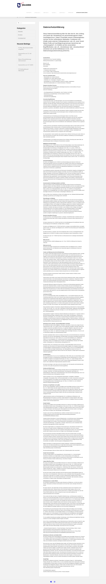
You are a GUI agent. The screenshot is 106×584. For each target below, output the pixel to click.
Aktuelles (20, 31)
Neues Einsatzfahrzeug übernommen (24, 59)
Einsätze (20, 34)
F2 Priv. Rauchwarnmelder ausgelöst (25, 48)
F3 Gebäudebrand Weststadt (23, 69)
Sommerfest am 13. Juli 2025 (24, 54)
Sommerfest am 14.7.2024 (25, 65)
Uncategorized (21, 38)
